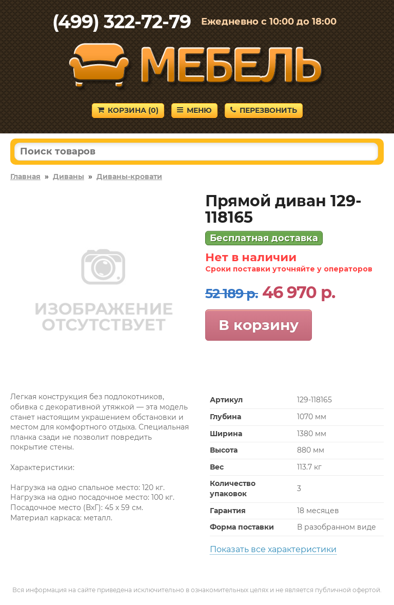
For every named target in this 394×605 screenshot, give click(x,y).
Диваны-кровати (129, 176)
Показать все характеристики (273, 549)
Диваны (68, 176)
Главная (25, 176)
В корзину (259, 325)
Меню (194, 110)
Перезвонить (263, 110)
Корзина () (128, 110)
